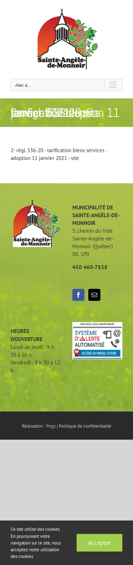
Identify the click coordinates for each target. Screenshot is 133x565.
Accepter (99, 543)
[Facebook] (78, 295)
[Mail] (94, 295)
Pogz (51, 426)
